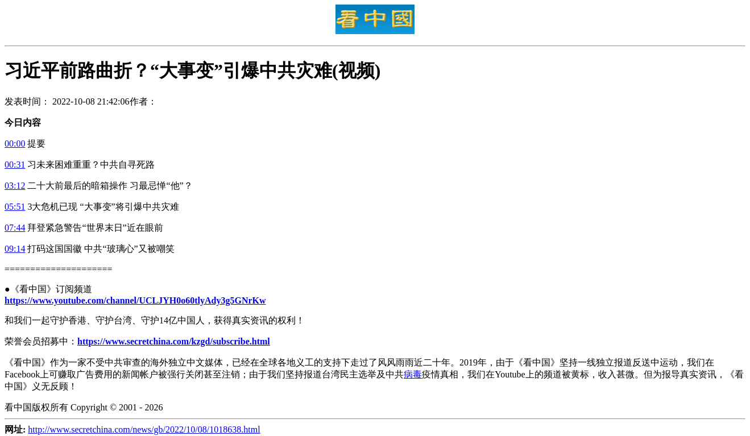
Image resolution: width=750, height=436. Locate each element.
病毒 (413, 374)
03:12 (15, 185)
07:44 (15, 227)
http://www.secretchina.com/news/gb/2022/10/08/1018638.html (144, 429)
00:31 (15, 164)
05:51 (15, 206)
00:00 (15, 143)
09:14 (15, 249)
